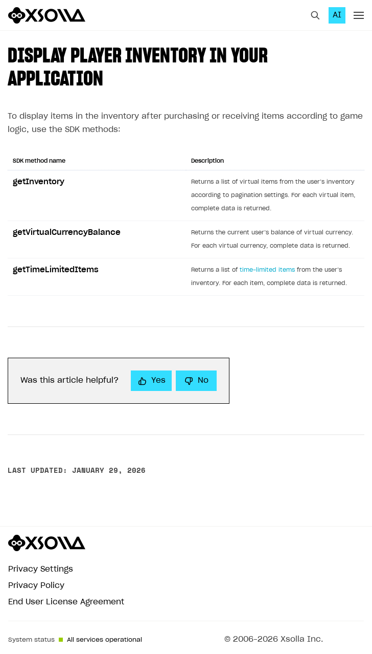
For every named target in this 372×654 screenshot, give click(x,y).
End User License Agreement (66, 602)
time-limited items (267, 270)
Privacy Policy (36, 586)
